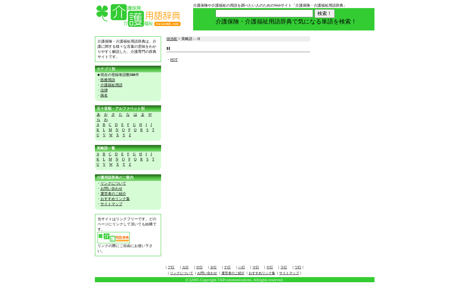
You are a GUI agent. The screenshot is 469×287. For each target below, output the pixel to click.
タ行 (213, 267)
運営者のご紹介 (113, 194)
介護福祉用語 (111, 85)
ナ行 (227, 267)
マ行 (255, 267)
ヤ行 (269, 267)
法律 (104, 90)
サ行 (199, 267)
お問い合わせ (111, 188)
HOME (172, 39)
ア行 (171, 267)
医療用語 (107, 80)
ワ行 (298, 267)
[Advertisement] (345, 153)
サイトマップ (111, 204)
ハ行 (241, 267)
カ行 (185, 267)
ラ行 (283, 267)
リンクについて (113, 183)
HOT (174, 60)
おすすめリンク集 (115, 199)
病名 (104, 95)
